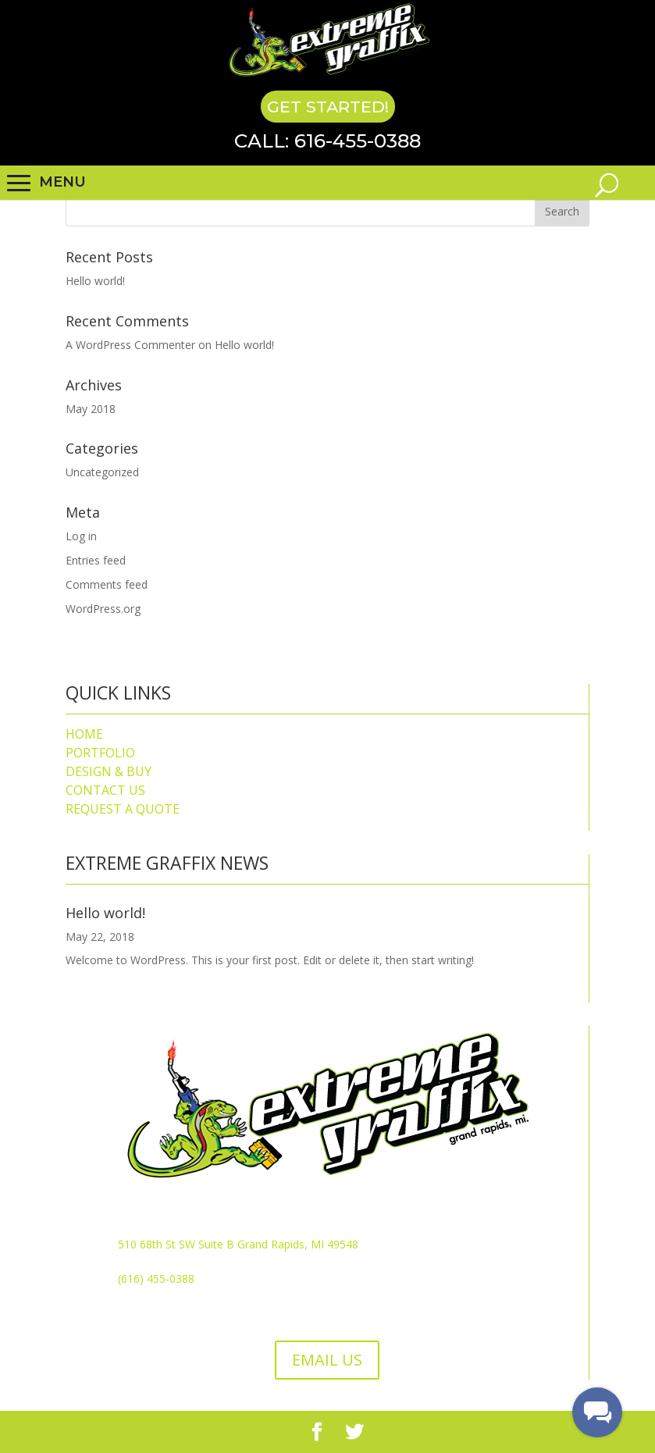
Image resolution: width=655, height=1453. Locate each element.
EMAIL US (327, 1359)
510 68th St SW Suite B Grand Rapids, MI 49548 (238, 1244)
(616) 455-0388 (156, 1278)
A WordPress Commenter (130, 344)
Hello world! (95, 280)
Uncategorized (102, 472)
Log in (81, 536)
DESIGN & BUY (108, 771)
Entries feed (96, 560)
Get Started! (328, 106)
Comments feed (107, 584)
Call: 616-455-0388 (327, 140)
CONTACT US (105, 790)
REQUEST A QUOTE (123, 808)
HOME (84, 734)
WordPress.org (103, 608)
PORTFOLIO (100, 752)
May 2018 (91, 408)
